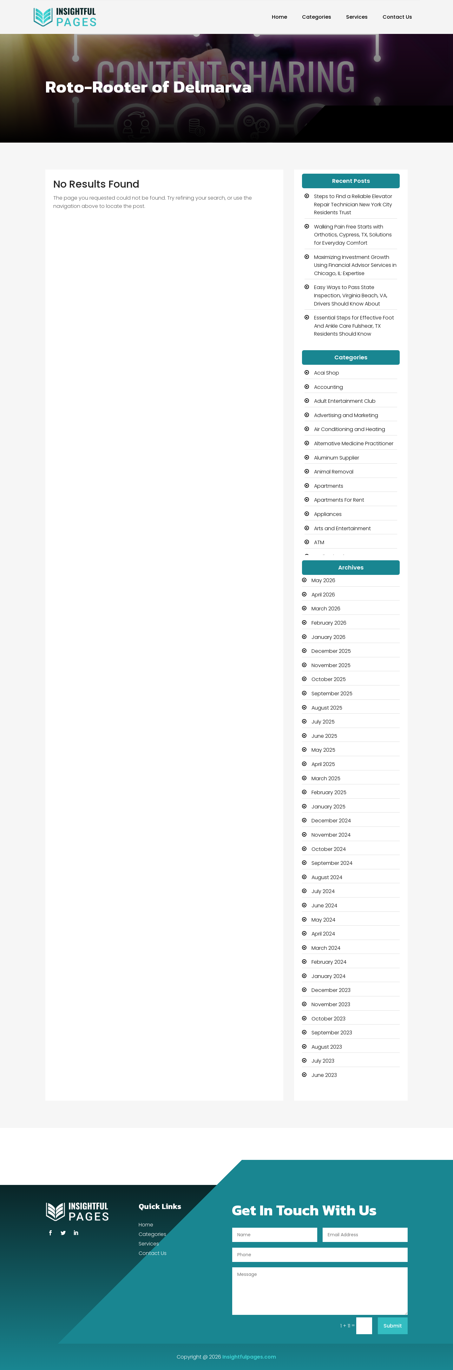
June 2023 (324, 1075)
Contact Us (397, 17)
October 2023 (328, 1018)
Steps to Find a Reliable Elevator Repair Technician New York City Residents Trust (353, 204)
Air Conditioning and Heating (349, 429)
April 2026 (323, 594)
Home (279, 17)
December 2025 (331, 651)
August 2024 (327, 877)
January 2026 (328, 637)
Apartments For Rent (339, 500)
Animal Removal (333, 471)
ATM (319, 542)
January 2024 (328, 976)
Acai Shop (326, 372)
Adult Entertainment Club (345, 401)
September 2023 (332, 1032)
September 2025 (332, 693)
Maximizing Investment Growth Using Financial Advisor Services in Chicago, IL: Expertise (355, 265)
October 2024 (329, 849)
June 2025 (324, 736)
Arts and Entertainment (342, 528)
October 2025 (329, 679)
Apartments (328, 486)
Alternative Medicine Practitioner (353, 443)
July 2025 (323, 721)
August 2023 (327, 1047)
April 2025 (323, 764)
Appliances (328, 514)
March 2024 (326, 948)
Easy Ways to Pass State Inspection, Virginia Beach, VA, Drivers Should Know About (350, 295)
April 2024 (323, 933)
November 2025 (331, 665)
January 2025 (328, 806)
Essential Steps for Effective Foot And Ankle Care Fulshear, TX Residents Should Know (354, 326)
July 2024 (323, 891)
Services (357, 17)
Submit (393, 1325)
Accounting (328, 387)
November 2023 (331, 1004)
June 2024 (324, 905)
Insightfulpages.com (249, 1356)
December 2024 (331, 820)
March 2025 (326, 778)
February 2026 (329, 623)
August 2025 (327, 707)
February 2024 (329, 962)
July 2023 (323, 1060)
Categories (316, 17)
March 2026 (326, 608)
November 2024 (331, 835)
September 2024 (332, 863)
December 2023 (331, 990)
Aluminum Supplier (336, 457)
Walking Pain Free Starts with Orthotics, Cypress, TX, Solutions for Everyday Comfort (353, 235)
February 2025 (329, 792)
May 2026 (323, 580)
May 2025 (323, 750)
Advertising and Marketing (346, 415)
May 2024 (323, 919)
